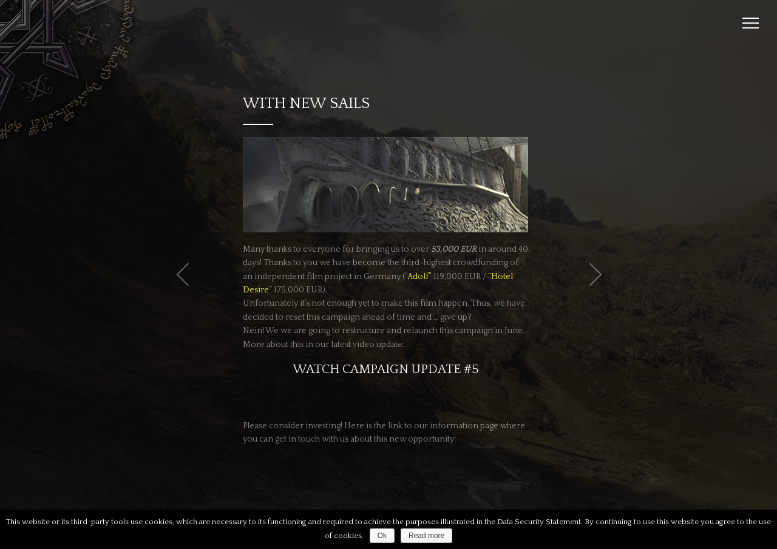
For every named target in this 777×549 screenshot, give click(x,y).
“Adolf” (418, 276)
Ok (382, 535)
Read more (426, 535)
